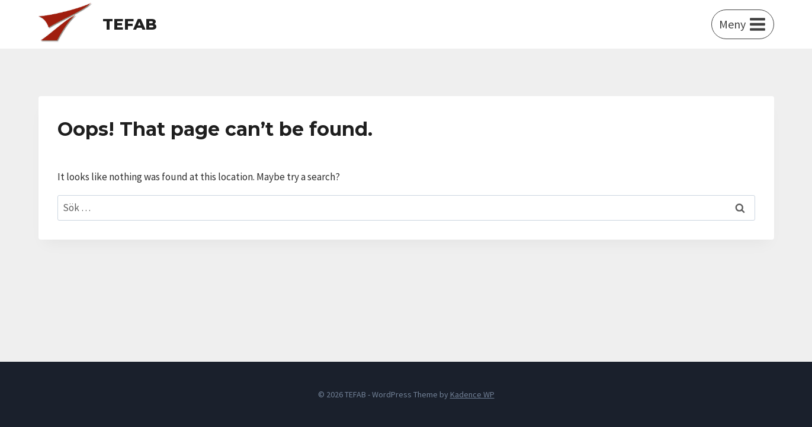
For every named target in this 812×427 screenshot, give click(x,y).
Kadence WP (472, 394)
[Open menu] (742, 24)
